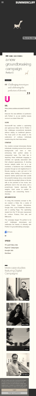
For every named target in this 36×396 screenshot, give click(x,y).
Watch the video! (29, 38)
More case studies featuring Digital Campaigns (15, 270)
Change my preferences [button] (14, 393)
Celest (27, 349)
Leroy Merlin (25, 375)
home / (11, 56)
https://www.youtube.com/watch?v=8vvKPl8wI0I (18, 108)
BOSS (27, 299)
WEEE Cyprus (25, 324)
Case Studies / (18, 56)
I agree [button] (14, 390)
